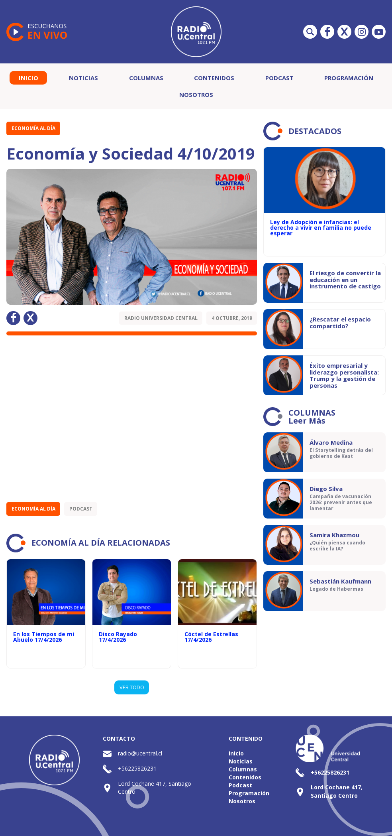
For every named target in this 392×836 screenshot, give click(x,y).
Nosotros (196, 95)
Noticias (83, 78)
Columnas (146, 78)
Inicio (28, 78)
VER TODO (132, 687)
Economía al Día (33, 128)
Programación (348, 78)
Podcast (279, 78)
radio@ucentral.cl (140, 753)
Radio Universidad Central (161, 318)
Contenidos (214, 78)
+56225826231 (137, 768)
